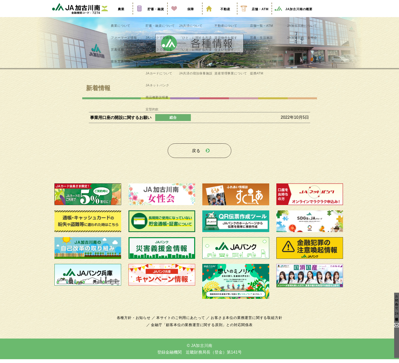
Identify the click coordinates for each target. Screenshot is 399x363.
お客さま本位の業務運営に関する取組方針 (244, 321)
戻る (196, 156)
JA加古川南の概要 (293, 16)
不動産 (219, 16)
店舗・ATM (254, 16)
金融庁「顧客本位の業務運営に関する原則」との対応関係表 (201, 329)
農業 (115, 16)
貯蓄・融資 (150, 16)
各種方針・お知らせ (136, 321)
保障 (184, 16)
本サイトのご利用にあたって (181, 321)
